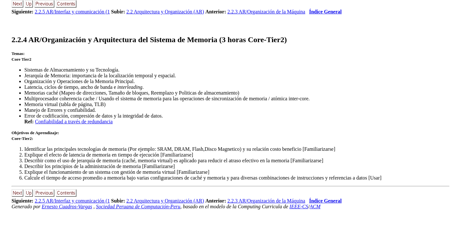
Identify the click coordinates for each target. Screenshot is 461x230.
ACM (315, 206)
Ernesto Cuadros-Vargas (67, 206)
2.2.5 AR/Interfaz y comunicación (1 (72, 11)
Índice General (325, 11)
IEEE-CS (298, 206)
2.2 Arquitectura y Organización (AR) (165, 11)
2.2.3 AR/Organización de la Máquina (266, 11)
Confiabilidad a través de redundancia (74, 121)
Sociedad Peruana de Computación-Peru (138, 206)
